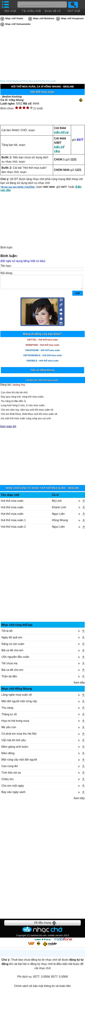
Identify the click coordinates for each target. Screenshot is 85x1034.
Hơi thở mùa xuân (47, 81)
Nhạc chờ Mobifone (43, 18)
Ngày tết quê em (11, 640)
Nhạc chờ (5, 81)
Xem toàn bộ (8, 429)
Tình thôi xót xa (11, 775)
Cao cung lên (9, 768)
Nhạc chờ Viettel (14, 18)
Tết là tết (6, 633)
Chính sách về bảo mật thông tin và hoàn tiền (42, 988)
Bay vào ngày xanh (13, 794)
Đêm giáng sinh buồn (14, 749)
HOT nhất (74, 11)
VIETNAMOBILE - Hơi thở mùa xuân (42, 358)
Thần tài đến (9, 679)
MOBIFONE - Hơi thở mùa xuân (42, 347)
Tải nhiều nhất (31, 11)
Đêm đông (7, 755)
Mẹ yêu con (8, 729)
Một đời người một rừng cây (19, 703)
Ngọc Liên (58, 516)
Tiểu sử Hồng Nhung (43, 372)
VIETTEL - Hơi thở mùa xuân (42, 342)
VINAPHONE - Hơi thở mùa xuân (42, 353)
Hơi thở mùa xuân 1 (13, 522)
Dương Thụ (19, 387)
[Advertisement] (42, 580)
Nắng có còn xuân (12, 646)
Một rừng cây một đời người (19, 762)
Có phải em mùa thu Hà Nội (19, 736)
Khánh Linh (59, 509)
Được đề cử (53, 11)
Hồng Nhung (28, 81)
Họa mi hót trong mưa (15, 723)
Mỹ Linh (57, 503)
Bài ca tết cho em (12, 652)
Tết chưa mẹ (9, 665)
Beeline (16, 81)
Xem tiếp (79, 685)
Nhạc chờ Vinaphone (72, 18)
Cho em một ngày (12, 788)
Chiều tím (7, 781)
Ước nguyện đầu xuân (15, 659)
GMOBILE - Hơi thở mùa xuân (42, 363)
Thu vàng (7, 710)
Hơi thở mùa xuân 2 (13, 529)
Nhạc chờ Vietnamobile (18, 24)
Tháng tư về (9, 716)
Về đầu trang (42, 925)
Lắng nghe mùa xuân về (16, 697)
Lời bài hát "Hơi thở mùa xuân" (42, 383)
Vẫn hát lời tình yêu (13, 742)
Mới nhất (10, 11)
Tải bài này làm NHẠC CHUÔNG (17, 187)
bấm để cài (61, 132)
